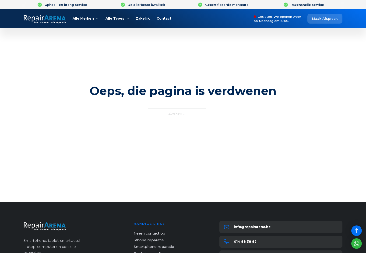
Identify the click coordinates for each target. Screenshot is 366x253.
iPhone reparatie (149, 240)
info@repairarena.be (252, 227)
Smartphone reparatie (154, 246)
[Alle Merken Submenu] (97, 19)
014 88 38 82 (245, 241)
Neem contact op (149, 233)
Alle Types (115, 18)
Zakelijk (143, 18)
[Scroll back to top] (356, 230)
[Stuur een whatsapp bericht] (356, 243)
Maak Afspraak (325, 19)
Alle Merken (83, 18)
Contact (164, 18)
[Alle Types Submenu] (128, 19)
